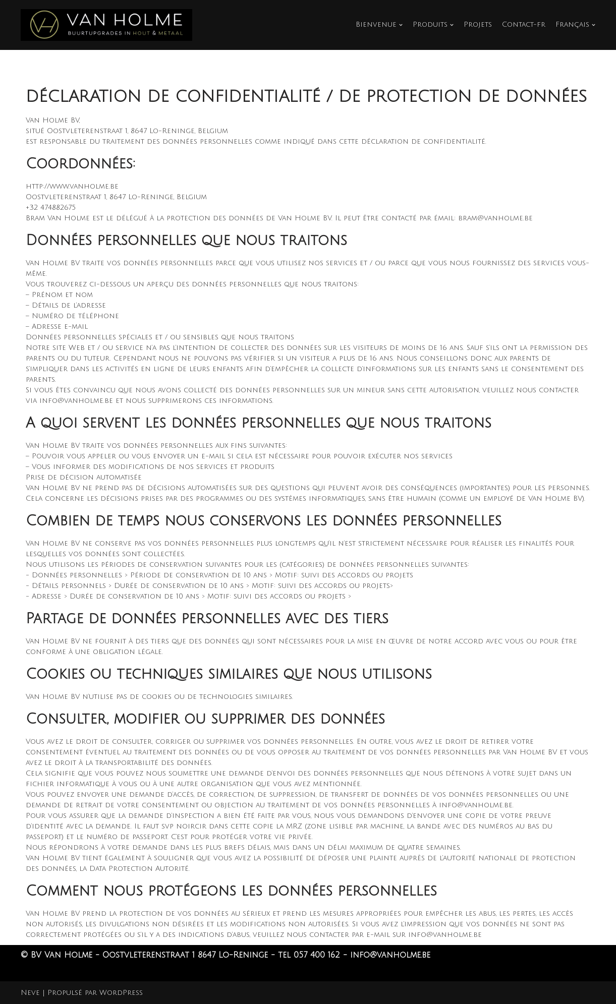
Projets (478, 24)
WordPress (121, 992)
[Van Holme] (106, 25)
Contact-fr (524, 24)
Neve (30, 992)
